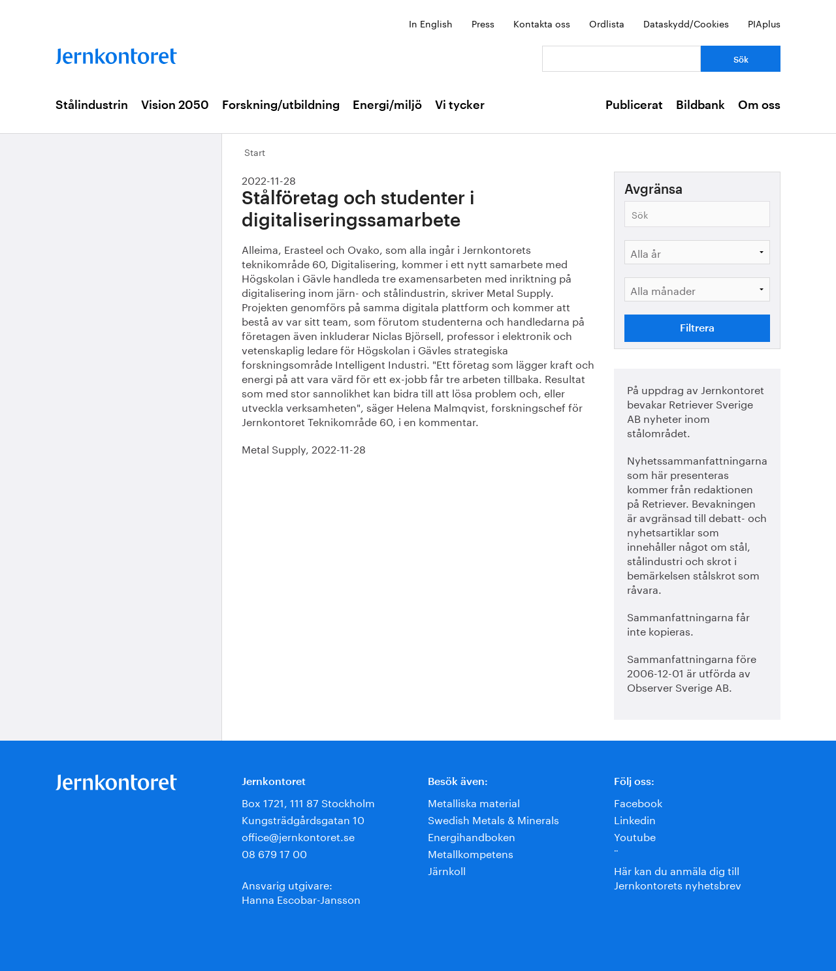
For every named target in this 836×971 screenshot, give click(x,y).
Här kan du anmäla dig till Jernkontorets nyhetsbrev (677, 876)
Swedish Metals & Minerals (493, 818)
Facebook (638, 802)
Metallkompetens (470, 852)
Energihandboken (471, 835)
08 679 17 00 (274, 852)
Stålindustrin (92, 105)
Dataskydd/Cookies (686, 23)
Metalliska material (474, 802)
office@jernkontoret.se (298, 835)
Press (483, 23)
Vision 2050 (175, 105)
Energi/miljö (387, 105)
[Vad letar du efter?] (621, 59)
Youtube (635, 835)
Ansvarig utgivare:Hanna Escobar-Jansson (301, 891)
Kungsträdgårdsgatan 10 (303, 818)
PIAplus (764, 23)
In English (431, 23)
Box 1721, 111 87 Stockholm (308, 802)
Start (254, 151)
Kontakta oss (541, 23)
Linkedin (635, 818)
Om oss (759, 105)
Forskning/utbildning (281, 105)
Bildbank (700, 105)
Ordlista (606, 23)
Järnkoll (447, 869)
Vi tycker (460, 105)
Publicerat (634, 105)
